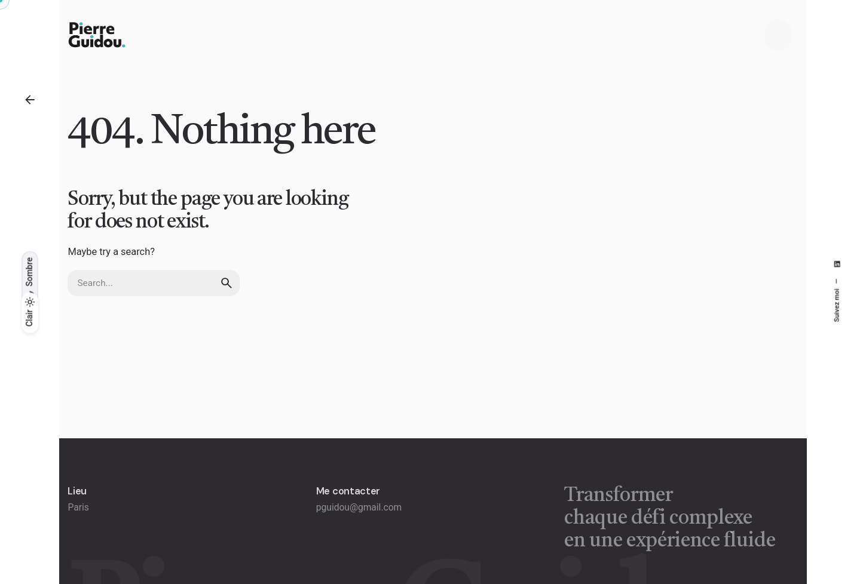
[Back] (30, 99)
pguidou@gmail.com (359, 507)
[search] (226, 283)
